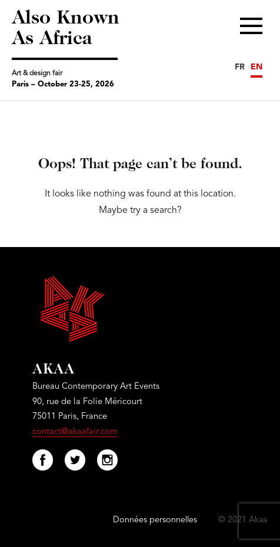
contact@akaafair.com (74, 432)
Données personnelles (155, 520)
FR (240, 67)
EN (256, 67)
